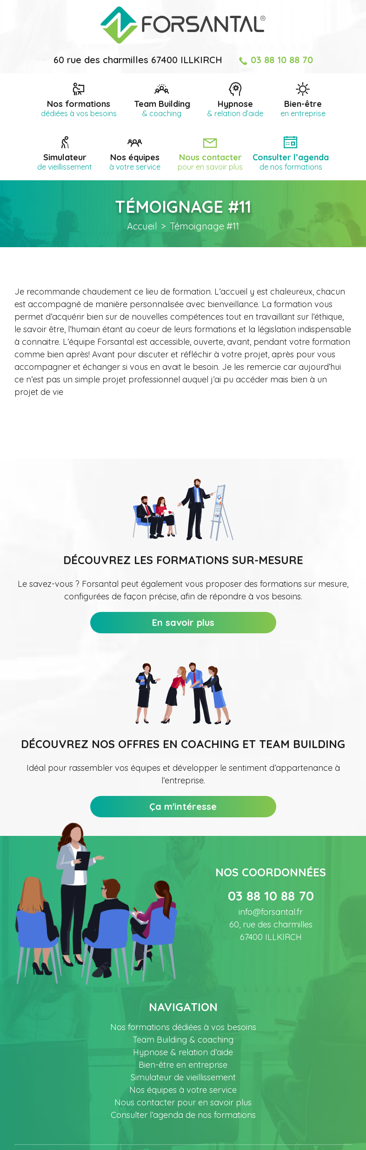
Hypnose (235, 108)
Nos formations (79, 108)
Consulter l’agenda (291, 161)
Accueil (142, 226)
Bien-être (303, 108)
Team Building (162, 108)
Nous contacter (210, 161)
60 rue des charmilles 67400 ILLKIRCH (137, 60)
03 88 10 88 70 (276, 60)
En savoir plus (183, 622)
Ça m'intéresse (183, 806)
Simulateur (64, 161)
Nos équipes (134, 161)
